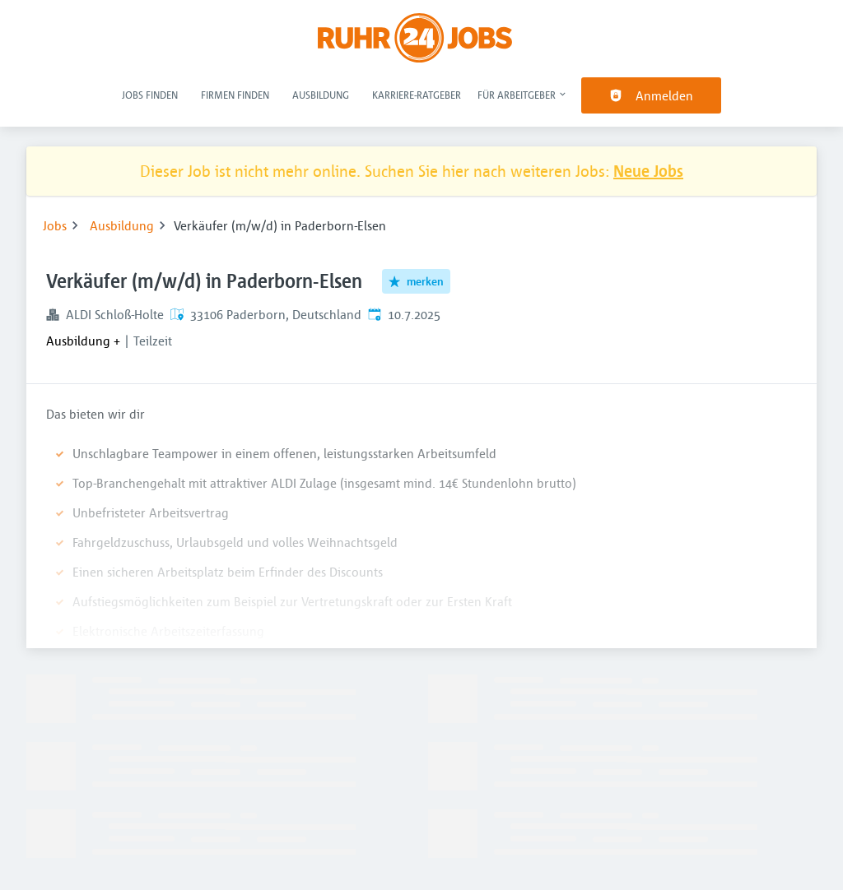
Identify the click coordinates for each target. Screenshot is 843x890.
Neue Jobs (648, 170)
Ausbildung (320, 94)
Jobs (55, 225)
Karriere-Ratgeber (416, 94)
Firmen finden (235, 94)
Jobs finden (150, 94)
